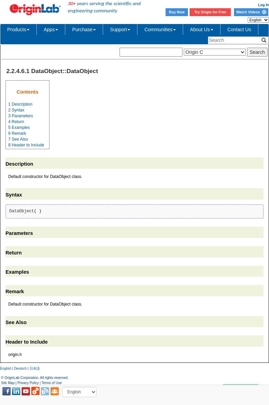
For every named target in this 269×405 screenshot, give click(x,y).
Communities (160, 29)
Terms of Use (52, 383)
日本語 (35, 368)
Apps (51, 29)
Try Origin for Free (210, 12)
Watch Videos (251, 12)
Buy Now (177, 12)
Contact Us (239, 29)
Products (18, 29)
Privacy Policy (28, 383)
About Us (201, 29)
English (5, 368)
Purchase (84, 29)
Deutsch (20, 368)
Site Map (7, 383)
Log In (263, 5)
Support (120, 29)
